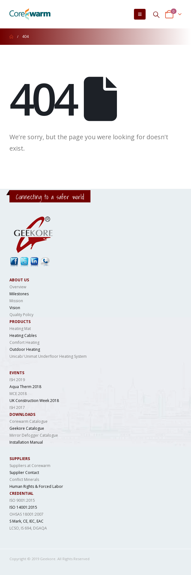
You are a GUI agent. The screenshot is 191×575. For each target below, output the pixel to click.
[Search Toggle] (156, 14)
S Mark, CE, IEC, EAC (26, 521)
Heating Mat (20, 328)
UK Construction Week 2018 (34, 400)
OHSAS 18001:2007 (26, 514)
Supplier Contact (24, 472)
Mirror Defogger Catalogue (33, 435)
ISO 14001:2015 (23, 507)
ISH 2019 (17, 379)
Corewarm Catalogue (28, 421)
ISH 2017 (17, 407)
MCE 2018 (18, 393)
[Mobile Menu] (140, 14)
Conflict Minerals (24, 479)
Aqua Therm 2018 (25, 386)
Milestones (19, 293)
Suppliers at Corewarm (29, 465)
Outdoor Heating (24, 349)
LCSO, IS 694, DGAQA (28, 528)
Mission (16, 300)
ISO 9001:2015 (22, 500)
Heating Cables (23, 335)
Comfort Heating (24, 342)
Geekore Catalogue (26, 428)
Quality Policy (21, 314)
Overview (17, 287)
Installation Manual (26, 442)
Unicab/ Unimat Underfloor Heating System (48, 356)
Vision (14, 307)
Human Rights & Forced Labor (36, 486)
